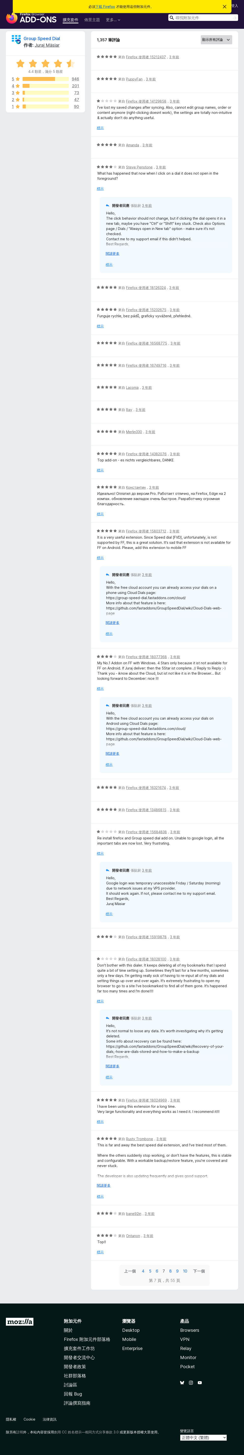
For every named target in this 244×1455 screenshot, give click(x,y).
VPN (184, 1339)
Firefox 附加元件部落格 (87, 1339)
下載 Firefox (105, 6)
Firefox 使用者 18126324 (146, 288)
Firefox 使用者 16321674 (146, 788)
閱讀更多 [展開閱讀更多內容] (112, 253)
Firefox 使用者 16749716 (146, 365)
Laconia (132, 387)
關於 (68, 1330)
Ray (129, 410)
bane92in (133, 1214)
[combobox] (203, 17)
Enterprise (132, 1348)
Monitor (188, 1357)
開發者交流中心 (79, 1357)
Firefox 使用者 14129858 (146, 101)
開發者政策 (75, 1366)
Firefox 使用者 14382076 (146, 454)
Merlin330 (134, 432)
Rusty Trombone (139, 1139)
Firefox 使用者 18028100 (146, 959)
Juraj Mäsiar (47, 45)
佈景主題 (92, 19)
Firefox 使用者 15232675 (146, 310)
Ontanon (133, 1236)
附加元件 (73, 1321)
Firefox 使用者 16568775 (146, 343)
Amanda (132, 145)
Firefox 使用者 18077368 (146, 657)
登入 (234, 5)
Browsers (189, 1330)
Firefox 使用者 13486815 (146, 810)
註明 (19, 1432)
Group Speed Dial (42, 38)
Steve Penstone (139, 167)
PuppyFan (134, 79)
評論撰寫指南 (77, 1403)
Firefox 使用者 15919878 (146, 937)
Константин (136, 487)
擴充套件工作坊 (79, 1348)
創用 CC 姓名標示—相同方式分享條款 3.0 (86, 1432)
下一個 (199, 1271)
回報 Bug (73, 1393)
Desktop (131, 1330)
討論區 (70, 1384)
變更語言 (187, 1431)
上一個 (130, 1271)
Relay (185, 1348)
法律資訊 (50, 1419)
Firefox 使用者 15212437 (146, 57)
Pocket (187, 1366)
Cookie (29, 1419)
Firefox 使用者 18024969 (146, 1100)
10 (185, 1271)
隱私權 (11, 1419)
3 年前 (174, 57)
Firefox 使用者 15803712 (146, 531)
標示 (100, 128)
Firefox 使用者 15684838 (146, 832)
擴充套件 (70, 19)
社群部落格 (75, 1375)
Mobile (129, 1339)
